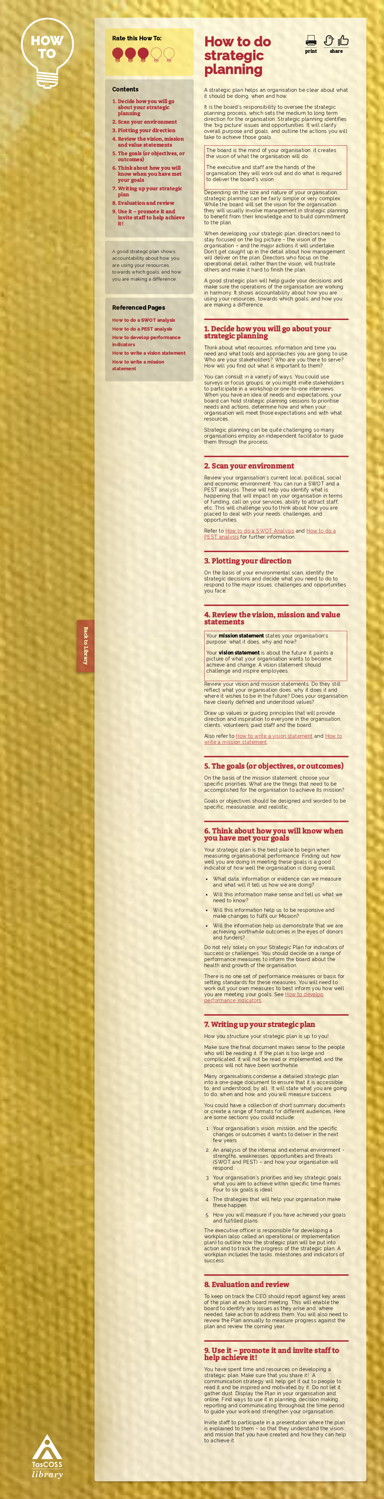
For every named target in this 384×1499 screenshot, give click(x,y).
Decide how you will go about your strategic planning (146, 108)
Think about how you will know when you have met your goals (150, 174)
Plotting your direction (146, 131)
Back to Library (86, 646)
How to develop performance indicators (146, 341)
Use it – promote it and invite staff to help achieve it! (151, 218)
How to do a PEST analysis (142, 329)
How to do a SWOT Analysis (259, 531)
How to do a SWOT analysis (143, 320)
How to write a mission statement (138, 365)
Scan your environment (147, 122)
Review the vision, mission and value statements (151, 142)
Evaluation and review (146, 203)
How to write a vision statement (148, 353)
